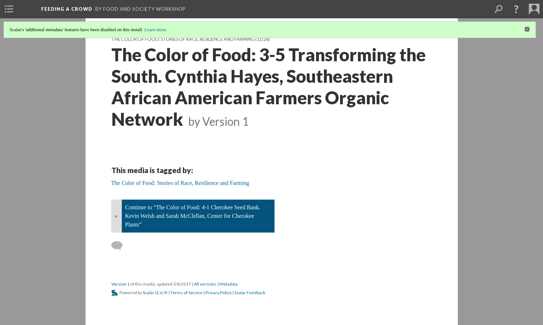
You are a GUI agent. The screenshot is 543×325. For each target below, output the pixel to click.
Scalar (148, 292)
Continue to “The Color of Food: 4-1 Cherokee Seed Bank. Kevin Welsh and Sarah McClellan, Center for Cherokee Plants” (193, 216)
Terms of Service (186, 292)
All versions (205, 284)
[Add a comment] (120, 245)
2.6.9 (161, 292)
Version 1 (120, 284)
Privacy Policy (218, 292)
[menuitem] (9, 9)
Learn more (155, 29)
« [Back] (116, 216)
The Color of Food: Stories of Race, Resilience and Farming (182, 39)
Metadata (228, 284)
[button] (516, 9)
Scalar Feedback (249, 292)
